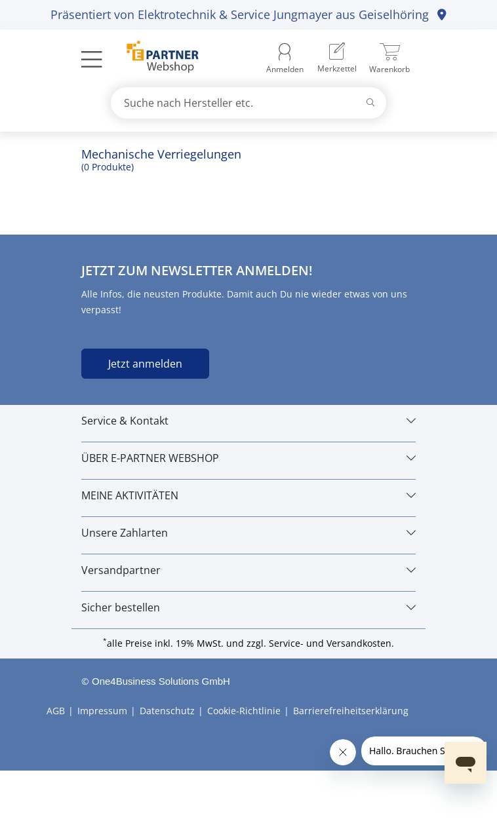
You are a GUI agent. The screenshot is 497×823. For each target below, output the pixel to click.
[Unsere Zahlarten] (248, 532)
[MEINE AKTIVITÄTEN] (248, 495)
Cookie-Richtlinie (244, 710)
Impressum (102, 710)
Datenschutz (167, 710)
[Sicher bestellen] (248, 607)
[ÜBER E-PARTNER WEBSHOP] (248, 458)
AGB (56, 710)
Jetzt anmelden (145, 363)
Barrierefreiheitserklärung (350, 710)
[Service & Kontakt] (248, 420)
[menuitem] (337, 59)
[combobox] (248, 103)
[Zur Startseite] (155, 58)
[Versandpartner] (248, 570)
